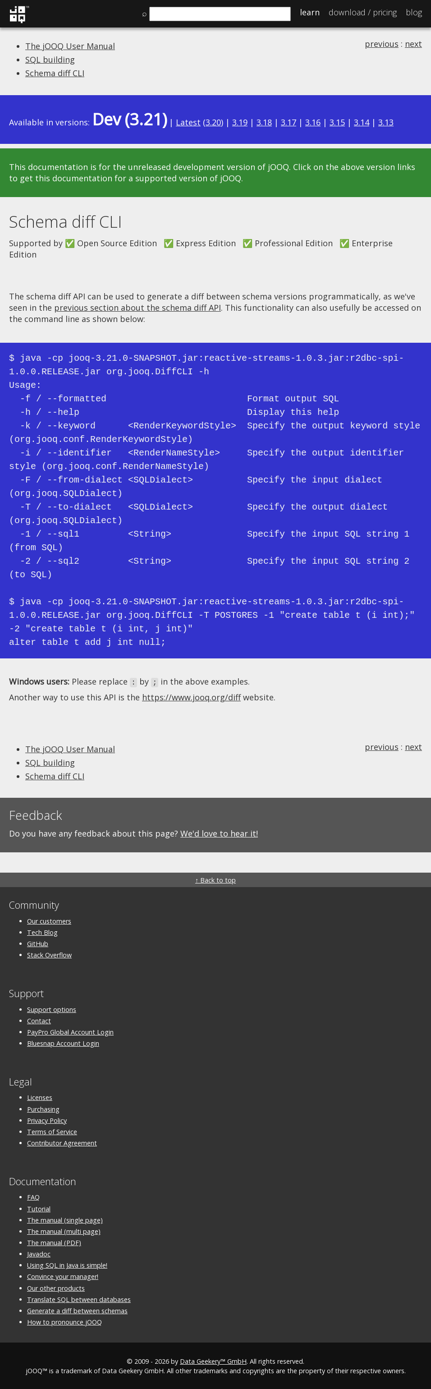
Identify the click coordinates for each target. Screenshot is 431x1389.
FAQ (33, 1196)
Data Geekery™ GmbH (213, 1361)
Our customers (49, 920)
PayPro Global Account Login (70, 1031)
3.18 (264, 122)
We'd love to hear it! (219, 833)
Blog (414, 12)
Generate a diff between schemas (77, 1310)
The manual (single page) (65, 1219)
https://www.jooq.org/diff (191, 696)
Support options (51, 1008)
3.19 (240, 122)
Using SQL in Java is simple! (67, 1264)
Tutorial (38, 1208)
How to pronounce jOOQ (64, 1321)
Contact (39, 1020)
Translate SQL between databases (79, 1298)
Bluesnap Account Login (63, 1042)
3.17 (288, 122)
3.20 (213, 122)
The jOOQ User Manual (70, 46)
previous (382, 43)
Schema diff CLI (54, 73)
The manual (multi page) (64, 1230)
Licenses (39, 1097)
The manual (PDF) (54, 1241)
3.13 (386, 122)
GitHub (37, 942)
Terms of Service (52, 1131)
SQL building (50, 59)
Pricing (363, 12)
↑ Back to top (215, 879)
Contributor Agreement (62, 1142)
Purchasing (43, 1108)
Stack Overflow (49, 954)
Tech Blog (42, 931)
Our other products (56, 1287)
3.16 (313, 122)
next (413, 43)
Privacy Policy (47, 1119)
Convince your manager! (62, 1276)
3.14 (361, 122)
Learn (310, 12)
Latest (188, 122)
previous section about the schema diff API (137, 307)
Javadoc (38, 1253)
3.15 (337, 122)
